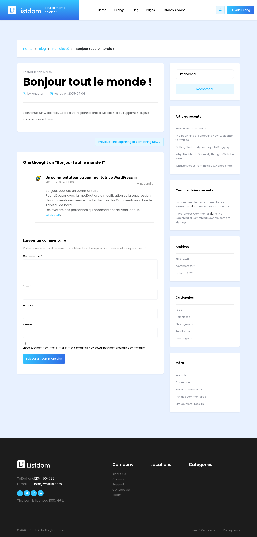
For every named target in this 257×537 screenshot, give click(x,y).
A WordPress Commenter (192, 214)
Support (118, 484)
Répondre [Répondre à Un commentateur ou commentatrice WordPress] (147, 184)
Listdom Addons (174, 10)
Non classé (60, 48)
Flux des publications (189, 389)
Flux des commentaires (191, 397)
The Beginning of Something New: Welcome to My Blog (203, 218)
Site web (28, 324)
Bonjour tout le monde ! (191, 128)
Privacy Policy (231, 530)
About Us (119, 474)
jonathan (38, 94)
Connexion (183, 382)
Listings (119, 10)
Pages (150, 10)
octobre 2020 (184, 273)
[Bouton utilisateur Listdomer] (220, 10)
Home (102, 10)
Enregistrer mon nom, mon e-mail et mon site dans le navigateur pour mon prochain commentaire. (84, 347)
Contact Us (121, 489)
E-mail (28, 305)
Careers (118, 479)
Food (179, 310)
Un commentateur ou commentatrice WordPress (89, 177)
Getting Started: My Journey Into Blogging (202, 147)
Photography (184, 324)
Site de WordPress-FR (190, 404)
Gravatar (53, 214)
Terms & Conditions (203, 530)
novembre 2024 (186, 266)
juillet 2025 (182, 259)
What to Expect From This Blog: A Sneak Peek (204, 166)
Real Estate (183, 331)
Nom (27, 286)
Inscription (182, 375)
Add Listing (242, 10)
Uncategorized (185, 338)
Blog (135, 10)
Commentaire (32, 256)
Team (116, 495)
